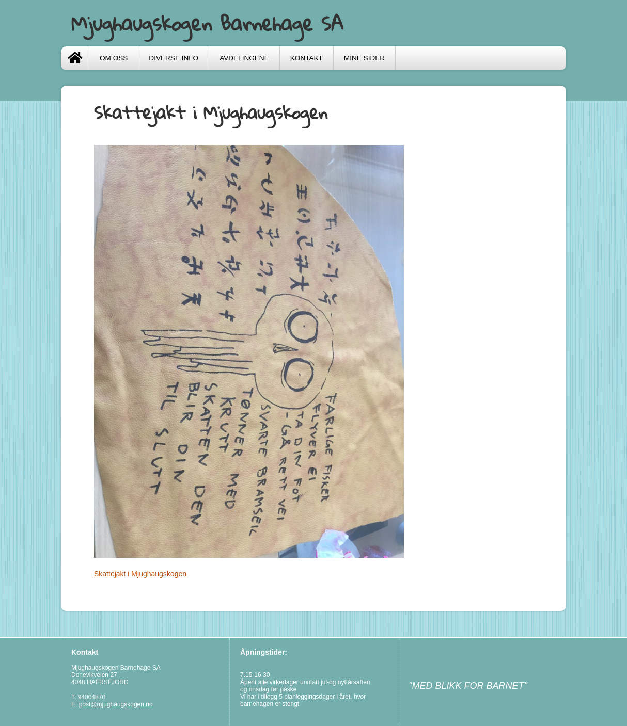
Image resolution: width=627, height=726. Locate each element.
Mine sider (364, 58)
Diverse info (173, 58)
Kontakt (306, 58)
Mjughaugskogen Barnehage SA (207, 23)
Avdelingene (244, 58)
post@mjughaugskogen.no (116, 704)
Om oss (114, 58)
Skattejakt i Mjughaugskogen (140, 574)
